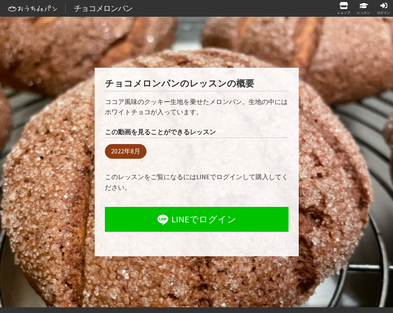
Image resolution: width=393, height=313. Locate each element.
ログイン (383, 12)
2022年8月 (125, 151)
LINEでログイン (195, 219)
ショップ (343, 12)
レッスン (363, 12)
